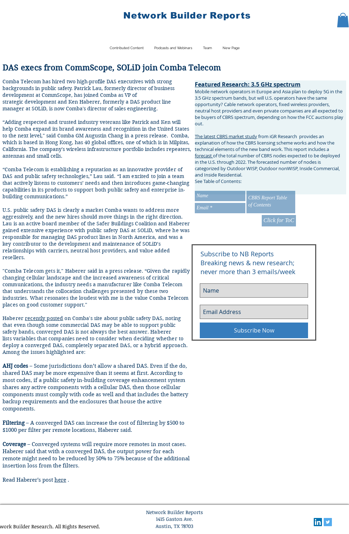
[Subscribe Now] (254, 330)
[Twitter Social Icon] (328, 522)
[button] (343, 20)
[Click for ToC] (279, 220)
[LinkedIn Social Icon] (318, 522)
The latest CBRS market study (226, 136)
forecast (204, 155)
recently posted (44, 318)
